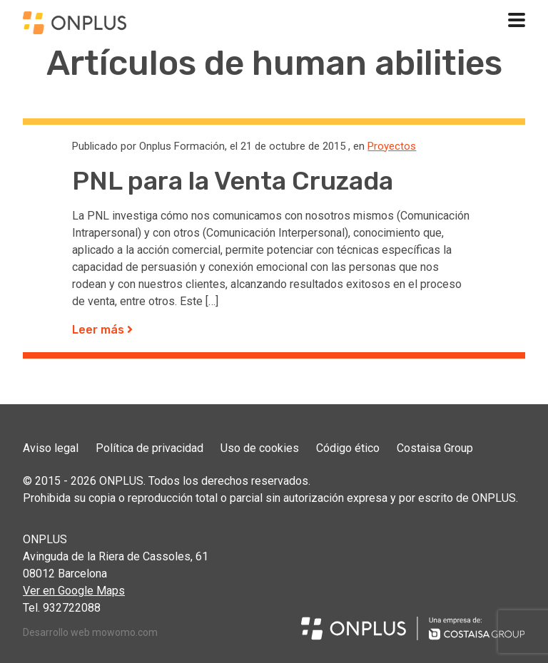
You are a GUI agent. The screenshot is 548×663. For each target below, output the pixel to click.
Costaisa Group (435, 448)
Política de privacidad (149, 448)
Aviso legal (50, 448)
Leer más (102, 329)
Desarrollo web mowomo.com (90, 632)
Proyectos (391, 146)
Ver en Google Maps (74, 590)
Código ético (348, 448)
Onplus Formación (182, 146)
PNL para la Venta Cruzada (232, 180)
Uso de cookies (259, 448)
